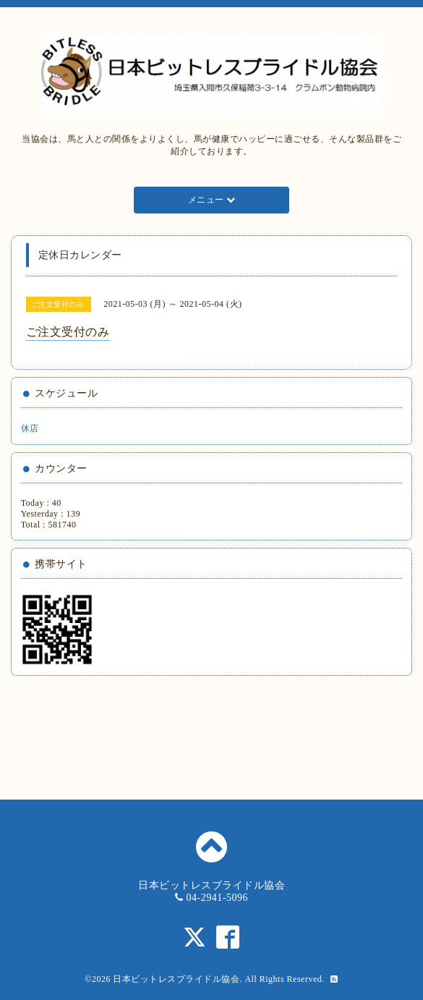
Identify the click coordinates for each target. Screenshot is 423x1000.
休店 (30, 428)
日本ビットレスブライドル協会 (176, 979)
